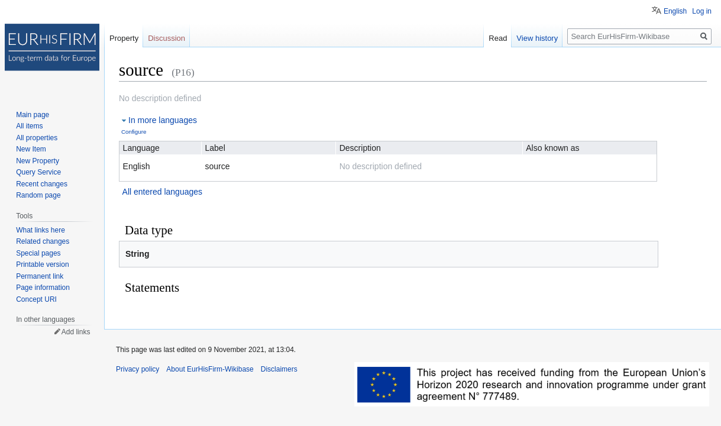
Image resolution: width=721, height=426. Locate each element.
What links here (40, 230)
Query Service (38, 172)
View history (537, 38)
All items (29, 126)
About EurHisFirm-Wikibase (209, 369)
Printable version (42, 264)
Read (498, 38)
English (675, 11)
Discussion (166, 38)
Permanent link (39, 276)
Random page (38, 195)
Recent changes (41, 184)
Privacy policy (137, 369)
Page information (43, 287)
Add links (76, 332)
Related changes (42, 241)
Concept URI (36, 299)
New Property (37, 161)
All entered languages (162, 191)
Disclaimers (279, 369)
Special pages (38, 253)
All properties (36, 138)
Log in (702, 11)
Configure (133, 131)
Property (123, 38)
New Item (31, 149)
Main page (32, 115)
